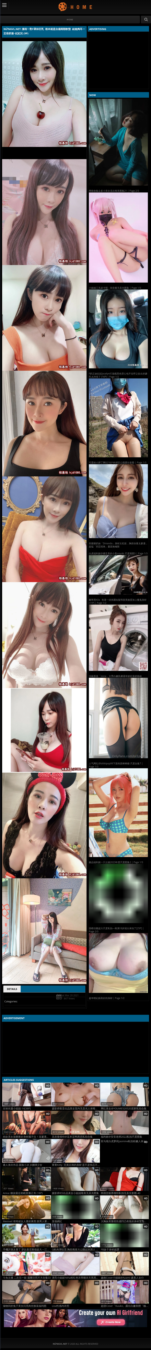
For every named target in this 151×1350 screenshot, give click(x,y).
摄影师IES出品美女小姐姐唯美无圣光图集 (75, 1193)
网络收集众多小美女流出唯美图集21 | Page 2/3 (114, 190)
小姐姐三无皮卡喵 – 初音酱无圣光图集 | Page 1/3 (115, 287)
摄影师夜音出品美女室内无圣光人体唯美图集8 (76, 1108)
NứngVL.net (76, 6)
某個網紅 (57, 1221)
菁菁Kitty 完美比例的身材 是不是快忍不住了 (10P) (76, 1165)
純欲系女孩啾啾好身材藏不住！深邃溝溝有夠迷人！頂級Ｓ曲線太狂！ (27, 1136)
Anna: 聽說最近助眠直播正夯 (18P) (23, 1193)
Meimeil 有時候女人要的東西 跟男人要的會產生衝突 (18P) (27, 1221)
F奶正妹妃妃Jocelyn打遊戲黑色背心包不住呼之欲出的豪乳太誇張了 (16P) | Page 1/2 (118, 375)
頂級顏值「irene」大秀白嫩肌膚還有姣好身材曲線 (115, 676)
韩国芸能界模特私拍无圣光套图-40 (120, 1193)
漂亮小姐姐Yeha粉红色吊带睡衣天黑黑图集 (76, 1277)
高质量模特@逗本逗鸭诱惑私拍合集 (72, 1136)
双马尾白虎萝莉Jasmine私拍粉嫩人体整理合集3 (125, 1141)
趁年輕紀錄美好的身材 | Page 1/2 (106, 998)
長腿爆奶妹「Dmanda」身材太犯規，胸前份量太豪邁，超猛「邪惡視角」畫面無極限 (118, 545)
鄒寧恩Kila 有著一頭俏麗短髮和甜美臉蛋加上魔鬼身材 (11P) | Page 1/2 (117, 601)
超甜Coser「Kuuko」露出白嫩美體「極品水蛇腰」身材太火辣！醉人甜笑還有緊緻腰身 (125, 1306)
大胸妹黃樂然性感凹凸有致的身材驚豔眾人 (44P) (125, 1221)
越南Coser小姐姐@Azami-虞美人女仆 (122, 1277)
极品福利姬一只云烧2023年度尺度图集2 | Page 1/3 (116, 862)
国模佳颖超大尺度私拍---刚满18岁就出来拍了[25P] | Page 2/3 (116, 930)
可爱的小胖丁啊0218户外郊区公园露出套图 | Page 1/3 (117, 462)
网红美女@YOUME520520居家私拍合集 (123, 1108)
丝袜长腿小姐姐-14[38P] (17, 1108)
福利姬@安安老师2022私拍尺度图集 (121, 1136)
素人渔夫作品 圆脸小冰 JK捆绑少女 (22, 1165)
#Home (70, 19)
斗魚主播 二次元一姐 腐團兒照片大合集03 (27, 1277)
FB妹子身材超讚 (110, 1249)
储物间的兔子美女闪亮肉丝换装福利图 (24, 1306)
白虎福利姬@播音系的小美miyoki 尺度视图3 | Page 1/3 (118, 553)
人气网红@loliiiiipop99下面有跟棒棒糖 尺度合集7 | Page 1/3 (116, 765)
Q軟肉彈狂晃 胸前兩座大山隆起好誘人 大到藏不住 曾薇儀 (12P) (76, 1249)
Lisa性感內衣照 (60, 1306)
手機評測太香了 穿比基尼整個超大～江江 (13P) (27, 1249)
